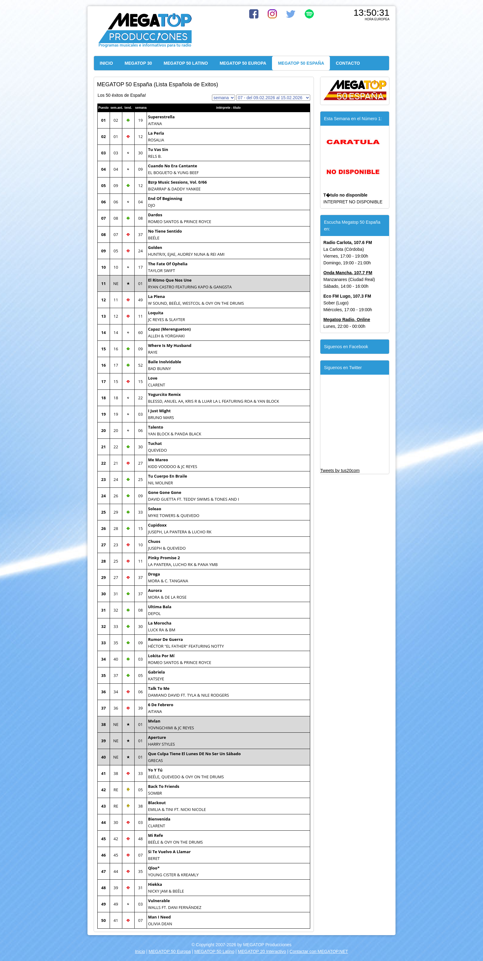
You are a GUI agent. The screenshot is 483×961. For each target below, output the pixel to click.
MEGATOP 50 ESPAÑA (301, 63)
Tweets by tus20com (340, 470)
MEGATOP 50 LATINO (186, 63)
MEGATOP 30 (138, 63)
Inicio (140, 951)
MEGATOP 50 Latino (214, 951)
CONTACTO (348, 63)
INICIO (106, 63)
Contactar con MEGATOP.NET (319, 951)
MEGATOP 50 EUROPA (243, 63)
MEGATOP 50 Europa (169, 951)
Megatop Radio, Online (346, 319)
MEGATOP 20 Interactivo (262, 951)
